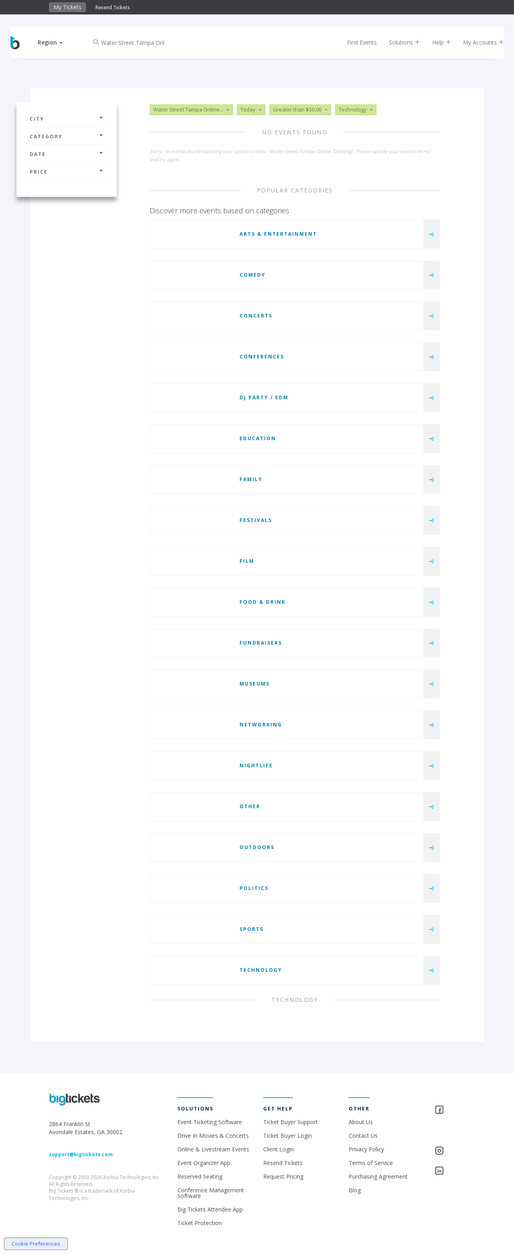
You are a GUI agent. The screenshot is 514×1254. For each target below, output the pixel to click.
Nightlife (256, 765)
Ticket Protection (199, 1223)
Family (251, 479)
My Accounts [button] (476, 42)
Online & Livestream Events (213, 1149)
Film (247, 561)
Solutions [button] (397, 42)
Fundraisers (261, 642)
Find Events (355, 42)
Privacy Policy (366, 1149)
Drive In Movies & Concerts (213, 1135)
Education (258, 438)
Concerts (256, 315)
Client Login (278, 1149)
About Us (361, 1122)
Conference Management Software (210, 1192)
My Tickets (67, 7)
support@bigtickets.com (81, 1154)
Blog (355, 1190)
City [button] (67, 118)
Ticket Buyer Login (287, 1135)
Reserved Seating (199, 1176)
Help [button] (434, 42)
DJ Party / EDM (264, 397)
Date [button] (67, 154)
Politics (254, 888)
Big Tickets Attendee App (210, 1209)
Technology (261, 970)
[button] (57, 42)
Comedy (253, 274)
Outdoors (257, 847)
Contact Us (363, 1135)
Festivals (256, 520)
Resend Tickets (112, 7)
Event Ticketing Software (209, 1122)
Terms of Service (371, 1163)
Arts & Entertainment (278, 234)
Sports (252, 929)
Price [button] (67, 171)
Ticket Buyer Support (290, 1122)
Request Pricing (283, 1176)
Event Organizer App (203, 1163)
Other (250, 806)
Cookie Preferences (36, 1243)
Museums (255, 683)
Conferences (262, 356)
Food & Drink (263, 602)
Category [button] (67, 136)
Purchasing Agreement (378, 1176)
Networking (261, 724)
